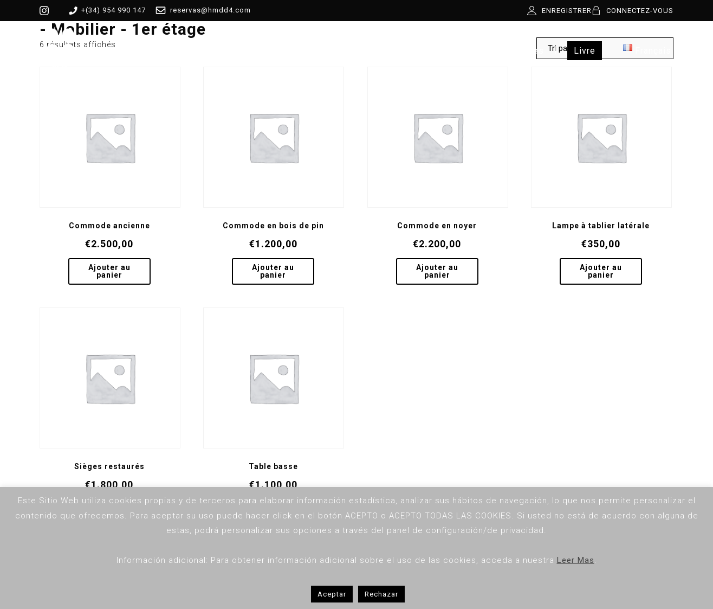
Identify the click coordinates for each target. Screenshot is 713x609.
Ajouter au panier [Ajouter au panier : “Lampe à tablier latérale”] (601, 271)
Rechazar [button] (381, 594)
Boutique (289, 51)
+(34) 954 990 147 (105, 10)
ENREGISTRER (567, 11)
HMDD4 (174, 51)
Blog (402, 51)
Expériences (517, 51)
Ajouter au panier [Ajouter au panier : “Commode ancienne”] (109, 271)
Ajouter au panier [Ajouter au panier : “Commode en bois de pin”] (273, 271)
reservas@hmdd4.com (201, 10)
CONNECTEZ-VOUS (639, 11)
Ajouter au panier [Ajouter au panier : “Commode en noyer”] (437, 271)
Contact (451, 51)
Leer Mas (575, 560)
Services (350, 51)
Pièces (229, 51)
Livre (584, 51)
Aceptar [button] (331, 594)
